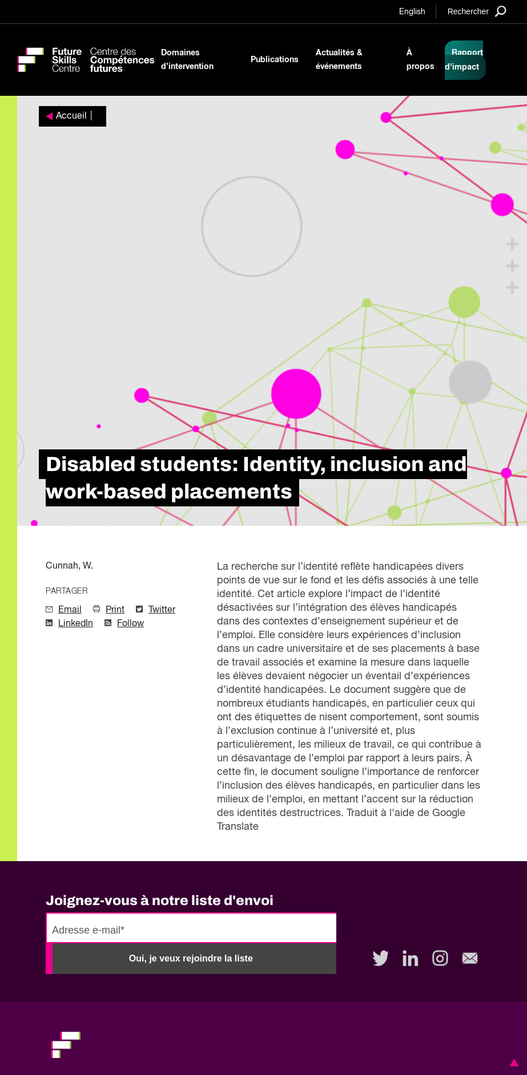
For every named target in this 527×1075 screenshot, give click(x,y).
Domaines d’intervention (187, 60)
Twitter (161, 610)
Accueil (71, 116)
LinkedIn (75, 623)
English (412, 12)
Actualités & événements (339, 60)
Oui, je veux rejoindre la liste (191, 958)
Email (70, 610)
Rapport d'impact (464, 60)
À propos (421, 60)
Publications (275, 60)
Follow (130, 623)
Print (115, 610)
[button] (512, 1062)
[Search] (477, 11)
